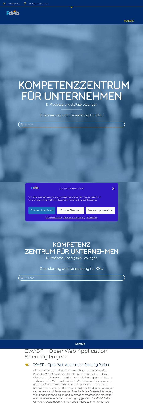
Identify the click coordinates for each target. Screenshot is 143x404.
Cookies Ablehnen (70, 210)
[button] (113, 188)
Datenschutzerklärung (74, 217)
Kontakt (129, 20)
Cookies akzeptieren (42, 210)
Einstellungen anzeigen (100, 210)
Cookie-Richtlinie (54, 217)
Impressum (92, 217)
